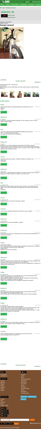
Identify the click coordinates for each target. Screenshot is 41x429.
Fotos (7, 4)
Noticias (2, 385)
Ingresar (27, 1)
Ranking (22, 389)
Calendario (3, 387)
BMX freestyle (24, 382)
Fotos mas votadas (25, 393)
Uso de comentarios (15, 427)
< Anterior (3, 79)
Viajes (22, 377)
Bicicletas (31, 4)
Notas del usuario (11, 17)
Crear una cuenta (36, 1)
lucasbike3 (3, 331)
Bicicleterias (4, 410)
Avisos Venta (15, 4)
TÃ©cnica (3, 380)
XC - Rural (23, 374)
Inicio (5, 423)
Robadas (2, 383)
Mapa (11, 423)
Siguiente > (37, 82)
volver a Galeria (21, 81)
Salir (16, 423)
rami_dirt (3, 156)
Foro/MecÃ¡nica (4, 375)
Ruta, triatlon (23, 383)
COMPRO (3, 399)
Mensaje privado (11, 15)
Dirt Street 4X (24, 380)
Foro (2, 4)
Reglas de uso (8, 427)
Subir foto (24, 396)
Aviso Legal (2, 427)
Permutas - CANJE (4, 405)
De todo (22, 385)
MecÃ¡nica (3, 382)
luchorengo (3, 208)
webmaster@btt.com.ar (35, 423)
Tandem (2, 388)
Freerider (2, 390)
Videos (38, 4)
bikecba (2, 104)
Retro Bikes (23, 386)
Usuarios (3, 415)
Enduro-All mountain (25, 388)
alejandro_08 (4, 117)
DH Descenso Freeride (25, 378)
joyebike (2, 242)
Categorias (3, 402)
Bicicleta (3, 378)
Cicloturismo (4, 413)
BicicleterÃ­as (24, 4)
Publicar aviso (32, 396)
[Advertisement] (20, 69)
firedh (2, 129)
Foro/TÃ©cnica (4, 374)
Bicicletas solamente (11, 7)
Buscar (2, 403)
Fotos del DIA (24, 391)
